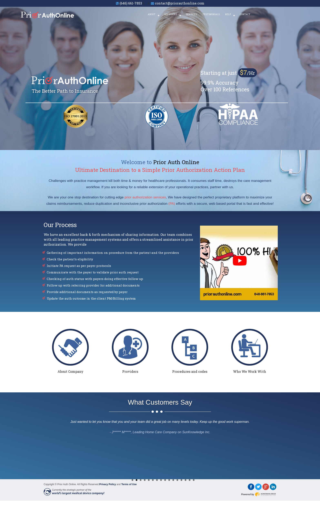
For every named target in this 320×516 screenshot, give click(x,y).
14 (185, 480)
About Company (70, 371)
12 (177, 480)
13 (181, 480)
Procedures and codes (189, 371)
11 (173, 480)
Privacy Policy (107, 484)
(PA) (171, 204)
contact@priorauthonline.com (179, 3)
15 (189, 480)
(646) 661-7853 (131, 3)
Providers (130, 371)
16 (193, 480)
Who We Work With (249, 371)
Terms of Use (129, 484)
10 (169, 480)
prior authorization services (145, 197)
